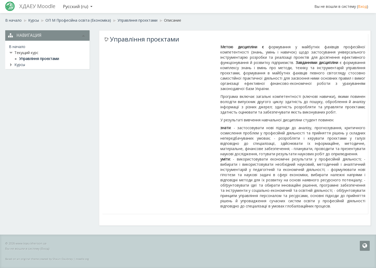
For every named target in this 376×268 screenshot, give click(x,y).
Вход (362, 6)
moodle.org (82, 259)
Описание (172, 20)
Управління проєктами (144, 39)
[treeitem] (47, 46)
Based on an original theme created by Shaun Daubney (39, 259)
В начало (17, 46)
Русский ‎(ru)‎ (77, 6)
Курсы (19, 64)
